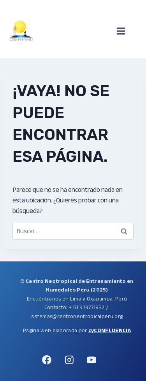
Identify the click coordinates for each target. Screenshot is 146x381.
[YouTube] (91, 360)
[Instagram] (69, 360)
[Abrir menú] (125, 31)
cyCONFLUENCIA (109, 330)
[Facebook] (47, 360)
